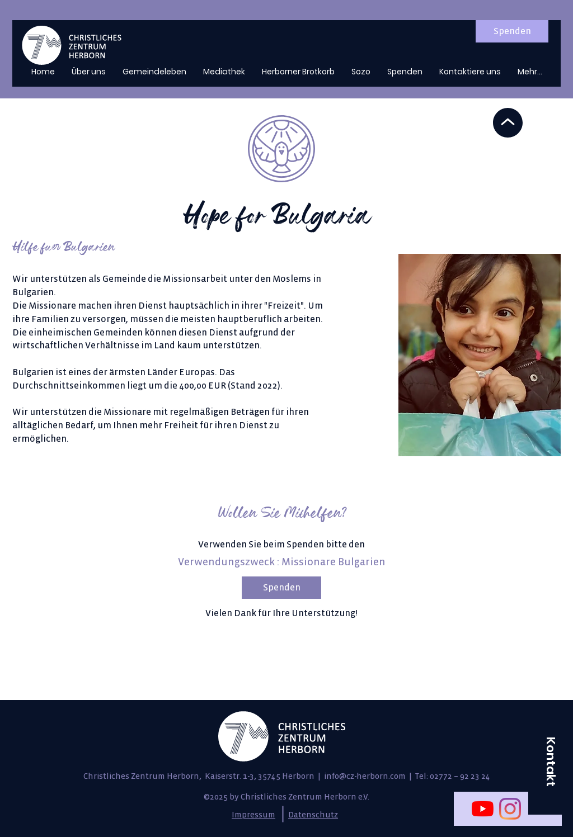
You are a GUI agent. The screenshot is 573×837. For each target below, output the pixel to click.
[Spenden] (512, 31)
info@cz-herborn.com (365, 776)
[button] (550, 761)
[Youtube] (483, 809)
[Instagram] (510, 809)
